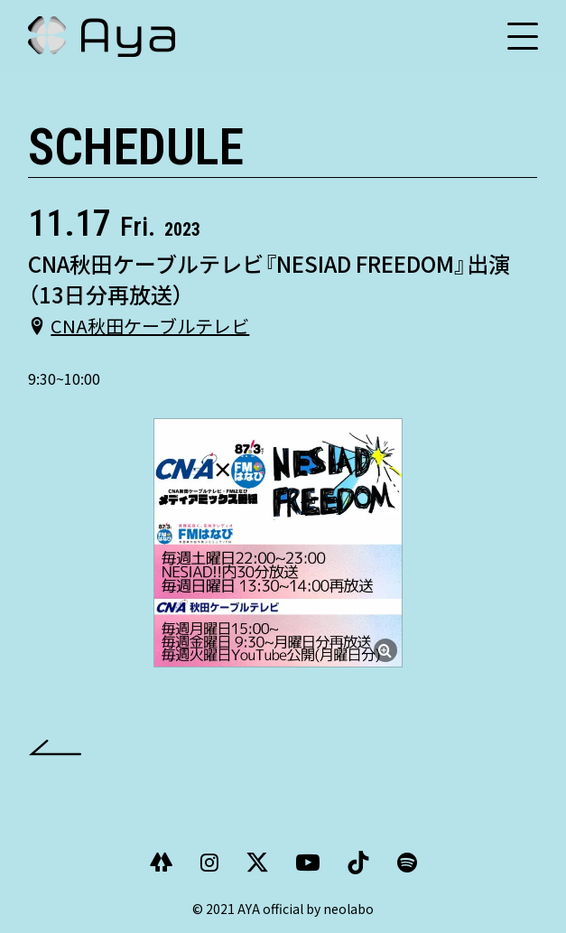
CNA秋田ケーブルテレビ (150, 326)
